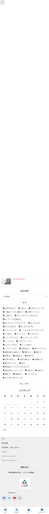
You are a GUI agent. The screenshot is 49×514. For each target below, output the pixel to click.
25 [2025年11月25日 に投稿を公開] (11, 424)
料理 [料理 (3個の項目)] (7, 356)
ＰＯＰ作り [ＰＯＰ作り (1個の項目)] (32, 374)
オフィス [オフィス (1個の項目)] (21, 334)
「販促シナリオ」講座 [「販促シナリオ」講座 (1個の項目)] (14, 312)
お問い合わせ (41, 510)
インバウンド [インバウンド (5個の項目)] (10, 330)
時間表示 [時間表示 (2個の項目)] (39, 359)
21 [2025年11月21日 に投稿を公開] (31, 419)
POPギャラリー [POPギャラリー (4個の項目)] (37, 308)
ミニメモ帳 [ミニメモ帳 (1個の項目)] (27, 345)
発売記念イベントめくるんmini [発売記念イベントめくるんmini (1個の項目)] (17, 367)
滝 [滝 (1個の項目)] (23, 363)
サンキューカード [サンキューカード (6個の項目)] (30, 337)
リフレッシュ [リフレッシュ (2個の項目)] (10, 348)
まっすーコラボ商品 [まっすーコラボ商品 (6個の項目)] (13, 319)
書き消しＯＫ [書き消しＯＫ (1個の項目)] (10, 363)
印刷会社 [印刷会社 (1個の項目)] (25, 348)
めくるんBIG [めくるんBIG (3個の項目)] (10, 326)
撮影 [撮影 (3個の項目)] (38, 352)
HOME (5, 510)
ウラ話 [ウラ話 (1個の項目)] (8, 334)
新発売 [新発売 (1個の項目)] (30, 356)
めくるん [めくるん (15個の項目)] (35, 323)
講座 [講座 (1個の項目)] (7, 374)
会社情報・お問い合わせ (10, 447)
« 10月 (4, 430)
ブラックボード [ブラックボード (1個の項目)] (24, 341)
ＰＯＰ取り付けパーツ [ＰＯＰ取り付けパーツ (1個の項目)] (13, 378)
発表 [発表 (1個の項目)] (30, 370)
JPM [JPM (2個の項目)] (23, 308)
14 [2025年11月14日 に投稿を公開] (31, 413)
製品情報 (5, 443)
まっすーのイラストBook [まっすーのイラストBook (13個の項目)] (27, 315)
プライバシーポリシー (10, 460)
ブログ (4, 452)
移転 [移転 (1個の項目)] (40, 370)
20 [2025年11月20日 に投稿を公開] (24, 419)
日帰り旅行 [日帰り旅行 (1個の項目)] (10, 359)
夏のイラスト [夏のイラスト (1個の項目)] (40, 348)
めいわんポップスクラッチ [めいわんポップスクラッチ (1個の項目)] (15, 323)
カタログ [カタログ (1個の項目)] (34, 334)
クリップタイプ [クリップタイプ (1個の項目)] (11, 337)
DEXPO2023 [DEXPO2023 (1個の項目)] (10, 308)
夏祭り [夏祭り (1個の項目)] (27, 352)
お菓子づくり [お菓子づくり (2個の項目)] (33, 312)
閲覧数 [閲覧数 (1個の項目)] (18, 374)
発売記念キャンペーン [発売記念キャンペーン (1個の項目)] (13, 370)
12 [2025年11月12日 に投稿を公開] (18, 413)
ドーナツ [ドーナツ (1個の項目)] (9, 341)
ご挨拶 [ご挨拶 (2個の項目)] (8, 315)
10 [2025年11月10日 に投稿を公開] (5, 413)
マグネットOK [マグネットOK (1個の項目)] (11, 345)
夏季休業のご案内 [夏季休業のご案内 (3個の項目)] (12, 352)
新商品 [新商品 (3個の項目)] (18, 356)
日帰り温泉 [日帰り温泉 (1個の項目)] (25, 359)
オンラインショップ (9, 456)
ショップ (28, 510)
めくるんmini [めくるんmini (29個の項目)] (27, 326)
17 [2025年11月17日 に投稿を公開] (5, 419)
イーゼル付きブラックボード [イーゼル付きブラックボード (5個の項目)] (32, 330)
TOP (3, 439)
